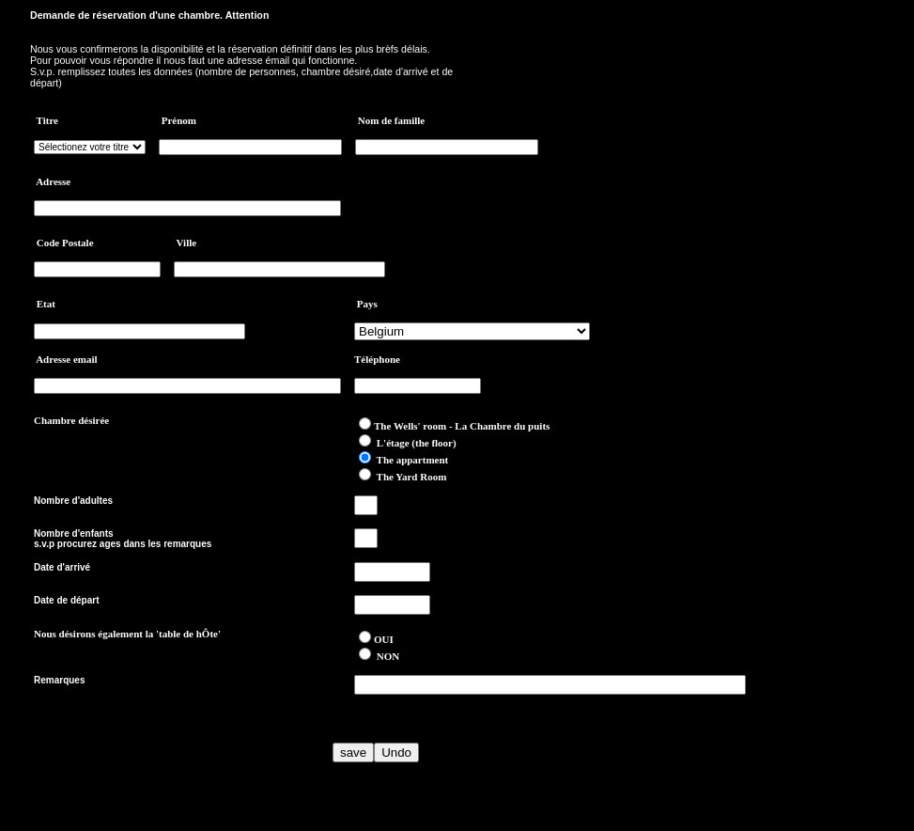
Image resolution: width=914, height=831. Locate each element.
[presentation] (176, 752)
